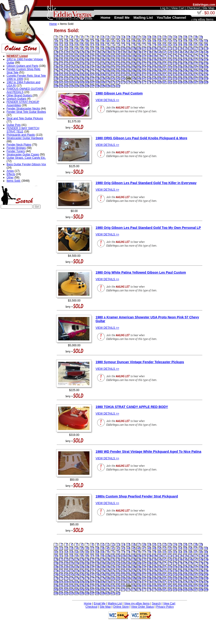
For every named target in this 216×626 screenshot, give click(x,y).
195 (133, 59)
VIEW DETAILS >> (107, 100)
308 (97, 74)
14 (123, 37)
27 (190, 37)
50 (159, 41)
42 (118, 41)
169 (154, 56)
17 (138, 37)
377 (144, 82)
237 (195, 63)
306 (87, 74)
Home (53, 24)
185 (82, 59)
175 (185, 56)
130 (107, 52)
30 (56, 41)
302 (66, 74)
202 (170, 59)
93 (71, 48)
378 (149, 82)
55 (185, 41)
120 (56, 52)
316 (139, 74)
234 (180, 63)
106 (139, 48)
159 (102, 56)
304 (76, 74)
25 (180, 37)
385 (185, 82)
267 (195, 67)
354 (180, 78)
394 (76, 86)
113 (175, 48)
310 (107, 74)
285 (133, 71)
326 (190, 74)
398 (97, 86)
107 (144, 48)
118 (201, 48)
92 (66, 48)
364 (76, 82)
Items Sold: (14, 180)
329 (206, 74)
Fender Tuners (16, 151)
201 (164, 59)
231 (164, 63)
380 (159, 82)
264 (180, 67)
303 (71, 74)
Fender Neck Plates (19, 144)
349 (154, 78)
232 (170, 63)
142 (170, 52)
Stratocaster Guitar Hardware (25, 138)
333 (71, 78)
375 (133, 82)
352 (170, 78)
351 (164, 78)
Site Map (105, 606)
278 (97, 71)
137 (144, 52)
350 (159, 78)
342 (118, 78)
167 (144, 56)
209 (206, 59)
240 (56, 67)
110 (159, 48)
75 (133, 44)
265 (185, 67)
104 (128, 48)
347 (144, 78)
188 (97, 59)
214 (76, 63)
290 (159, 71)
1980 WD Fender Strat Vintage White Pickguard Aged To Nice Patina (148, 451)
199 (154, 59)
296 (190, 71)
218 (97, 63)
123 (71, 52)
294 (180, 71)
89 (206, 44)
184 (76, 59)
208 (201, 59)
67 (92, 44)
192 (118, 59)
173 (175, 56)
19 (149, 37)
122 (66, 52)
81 (164, 44)
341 (113, 78)
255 (133, 67)
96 (87, 48)
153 (71, 56)
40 (107, 41)
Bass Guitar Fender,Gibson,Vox (26, 164)
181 (61, 59)
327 (195, 74)
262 (170, 67)
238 (201, 63)
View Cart (169, 603)
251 (113, 67)
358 (201, 78)
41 (113, 41)
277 (92, 71)
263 (175, 67)
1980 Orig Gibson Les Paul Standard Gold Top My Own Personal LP (148, 228)
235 (185, 63)
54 (180, 41)
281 (113, 71)
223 (123, 63)
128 (97, 52)
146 (190, 52)
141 (164, 52)
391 (61, 86)
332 (66, 78)
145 (185, 52)
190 (107, 59)
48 (149, 41)
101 (113, 48)
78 (149, 44)
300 (56, 74)
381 (164, 82)
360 (56, 82)
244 (76, 67)
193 (123, 59)
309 (102, 74)
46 (138, 41)
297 (195, 71)
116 (190, 48)
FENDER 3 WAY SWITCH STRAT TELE (23, 130)
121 (61, 52)
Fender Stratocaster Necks (23, 108)
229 (154, 63)
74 (128, 44)
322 (170, 74)
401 (113, 86)
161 (113, 56)
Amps (10, 171)
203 (175, 59)
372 (118, 82)
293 (175, 71)
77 (144, 44)
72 (118, 44)
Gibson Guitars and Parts (22, 66)
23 (169, 37)
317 (144, 74)
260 (159, 67)
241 (61, 67)
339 (102, 78)
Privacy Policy (165, 606)
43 (123, 41)
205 (185, 59)
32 (66, 41)
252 (118, 67)
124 (76, 52)
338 (97, 78)
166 (139, 56)
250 (107, 67)
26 (185, 37)
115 (185, 48)
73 (123, 44)
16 (133, 37)
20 (154, 37)
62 (66, 44)
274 (76, 71)
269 (206, 67)
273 (71, 71)
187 (92, 59)
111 (164, 48)
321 (164, 74)
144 (180, 52)
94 (76, 48)
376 (139, 82)
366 (87, 82)
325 (185, 74)
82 (169, 44)
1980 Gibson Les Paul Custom (119, 93)
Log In (164, 8)
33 (71, 41)
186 (87, 59)
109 (154, 48)
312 (118, 74)
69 (102, 44)
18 (144, 37)
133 (123, 52)
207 (195, 59)
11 (107, 37)
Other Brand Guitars (20, 95)
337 (92, 78)
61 (61, 44)
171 (164, 56)
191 (113, 59)
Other (10, 177)
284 (128, 71)
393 (71, 86)
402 (118, 86)
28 (195, 37)
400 (107, 86)
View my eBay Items (137, 603)
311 (113, 74)
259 (154, 67)
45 (133, 41)
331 (61, 78)
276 (87, 71)
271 (61, 71)
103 (123, 48)
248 (97, 67)
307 (92, 74)
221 (113, 63)
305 (82, 74)
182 (66, 59)
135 (133, 52)
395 (82, 86)
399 (102, 86)
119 (206, 48)
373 (123, 82)
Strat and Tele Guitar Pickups (25, 118)
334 (76, 78)
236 (190, 63)
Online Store (121, 606)
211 (61, 63)
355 (185, 78)
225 (133, 63)
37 (92, 41)
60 (56, 44)
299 (206, 71)
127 (92, 52)
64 (76, 44)
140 (159, 52)
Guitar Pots (14, 125)
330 (56, 78)
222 (118, 63)
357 (195, 78)
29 (200, 37)
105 (133, 48)
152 (66, 56)
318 (149, 74)
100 (107, 48)
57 (195, 41)
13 (118, 37)
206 (190, 59)
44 (128, 41)
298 (201, 71)
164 (128, 56)
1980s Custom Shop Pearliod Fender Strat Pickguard (137, 496)
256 (139, 67)
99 (102, 48)
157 (92, 56)
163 (123, 56)
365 (82, 82)
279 (102, 71)
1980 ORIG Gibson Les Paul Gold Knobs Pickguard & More (141, 138)
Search (156, 603)
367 (92, 82)
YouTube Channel (171, 17)
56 (190, 41)
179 (206, 56)
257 (144, 67)
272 (66, 71)
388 (201, 82)
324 (180, 74)
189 (102, 59)
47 (144, 41)
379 (154, 82)
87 (195, 44)
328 (201, 74)
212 (66, 63)
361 (61, 82)
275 (82, 71)
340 (107, 78)
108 (149, 48)
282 (118, 71)
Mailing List (115, 603)
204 (180, 59)
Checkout (91, 606)
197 (144, 59)
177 (195, 56)
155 (82, 56)
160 (107, 56)
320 (159, 74)
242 (66, 67)
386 (190, 82)
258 (149, 67)
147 (195, 52)
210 (56, 63)
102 (118, 48)
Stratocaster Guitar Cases (23, 154)
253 (123, 67)
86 (190, 44)
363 (71, 82)
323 (175, 74)
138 (149, 52)
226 (139, 63)
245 (82, 67)
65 (81, 44)
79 (154, 44)
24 (175, 37)
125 (82, 52)
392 (66, 86)
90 (56, 48)
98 (97, 48)
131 (113, 52)
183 (71, 59)
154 (76, 56)
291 (164, 71)
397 (92, 86)
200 (159, 59)
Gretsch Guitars (16, 98)
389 (206, 82)
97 (92, 48)
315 (133, 74)
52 (169, 41)
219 (102, 63)
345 (133, 78)
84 (180, 44)
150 (56, 56)
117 (195, 48)
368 (97, 82)
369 (102, 82)
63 (71, 44)
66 (87, 44)
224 (128, 63)
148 (201, 52)
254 (128, 67)
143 (175, 52)
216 (87, 63)
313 (123, 74)
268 (201, 67)
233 (175, 63)
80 (159, 44)
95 (81, 48)
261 (164, 67)
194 (128, 59)
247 (92, 67)
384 (180, 82)
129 (102, 52)
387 (195, 82)
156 (87, 56)
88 (200, 44)
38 (97, 41)
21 (159, 37)
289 (154, 71)
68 (97, 44)
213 (71, 63)
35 (81, 41)
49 (154, 41)
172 (170, 56)
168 (149, 56)
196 (139, 59)
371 (113, 82)
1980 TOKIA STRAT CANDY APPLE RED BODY (132, 407)
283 (123, 71)
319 (154, 74)
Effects (11, 174)
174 (180, 56)
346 (139, 78)
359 (206, 78)
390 (56, 86)
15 (128, 37)
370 (107, 82)
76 (138, 44)
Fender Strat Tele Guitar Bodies (26, 111)
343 (123, 78)
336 (87, 78)
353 (175, 78)
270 (56, 71)
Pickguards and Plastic (21, 134)
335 (82, 78)
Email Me (99, 603)
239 (206, 63)
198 (149, 59)
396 (87, 86)
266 (190, 67)
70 (107, 44)
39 (102, 41)
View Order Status (142, 606)
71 (113, 44)
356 (190, 78)
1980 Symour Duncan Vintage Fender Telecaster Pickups (140, 362)
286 (139, 71)
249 (102, 67)
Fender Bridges (16, 148)
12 (113, 37)
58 (200, 41)
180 (56, 59)
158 (97, 56)
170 (159, 56)
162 (118, 56)
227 (144, 63)
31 (61, 41)
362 (66, 82)
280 (107, 71)
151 (61, 56)
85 (185, 44)
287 (144, 71)
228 (149, 63)
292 (170, 71)
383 (175, 82)
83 (175, 44)
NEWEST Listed (17, 56)
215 (82, 63)
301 (61, 74)
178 (201, 56)
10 (102, 37)
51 (164, 41)
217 (92, 63)
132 (118, 52)
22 (164, 37)
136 (139, 52)
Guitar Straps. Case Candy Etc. (26, 157)
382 (170, 82)
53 (175, 41)
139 (154, 52)
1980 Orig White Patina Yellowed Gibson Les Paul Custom (141, 272)
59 (206, 41)
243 (71, 67)
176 (190, 56)
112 (170, 48)
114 (180, 48)
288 (149, 71)
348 (149, 78)
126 (87, 52)
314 (128, 74)
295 (185, 71)
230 (159, 63)
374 (128, 82)
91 (61, 48)
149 (206, 52)
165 (133, 56)
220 (107, 63)
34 (76, 41)
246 (87, 67)
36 (87, 41)
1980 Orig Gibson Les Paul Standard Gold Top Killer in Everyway (146, 183)
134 (128, 52)
